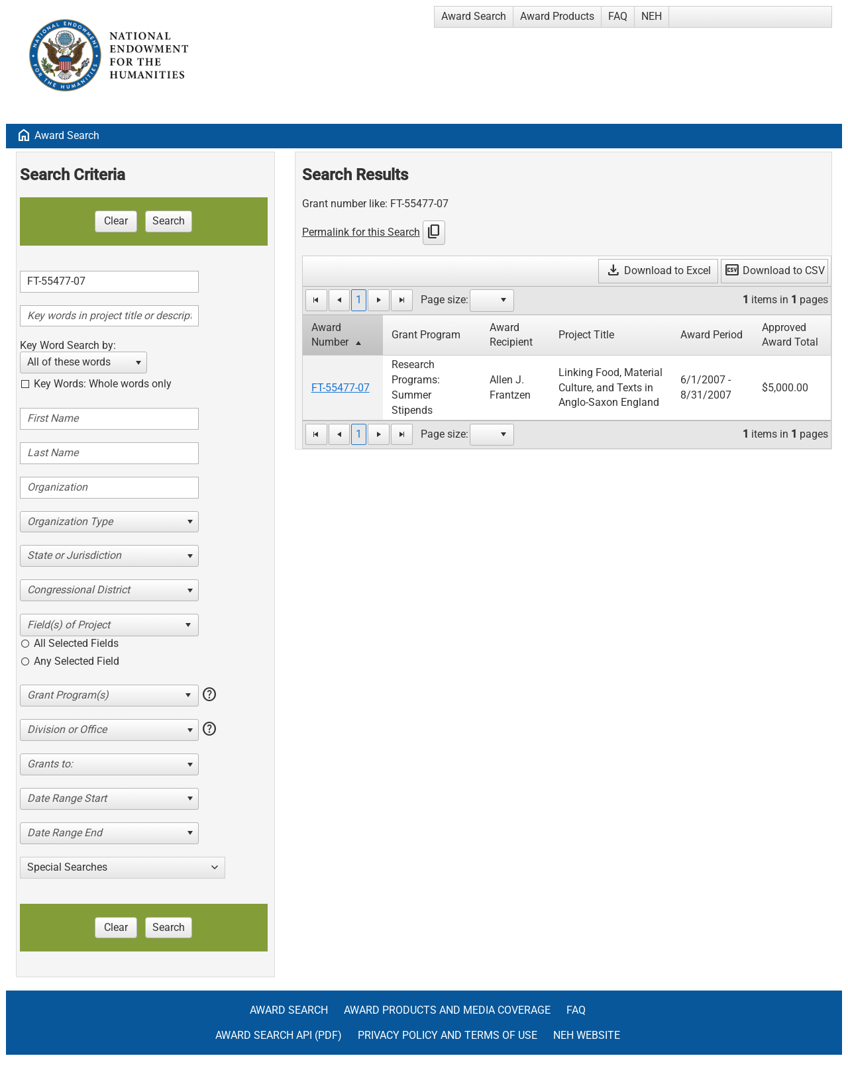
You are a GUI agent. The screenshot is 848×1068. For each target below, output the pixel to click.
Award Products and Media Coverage (447, 1010)
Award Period (711, 334)
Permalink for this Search (361, 232)
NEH (651, 16)
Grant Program (426, 334)
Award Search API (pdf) (278, 1035)
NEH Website (586, 1035)
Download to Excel (658, 270)
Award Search (473, 16)
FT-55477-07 (340, 387)
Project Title (586, 334)
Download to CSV (774, 270)
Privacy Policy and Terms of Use (447, 1035)
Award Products (557, 16)
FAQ (617, 16)
